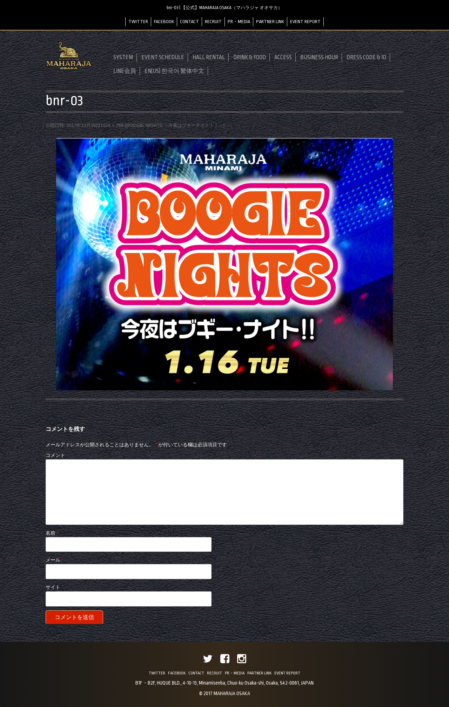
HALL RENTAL (209, 57)
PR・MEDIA (239, 21)
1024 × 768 (111, 125)
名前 (52, 533)
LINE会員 (124, 71)
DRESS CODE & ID (366, 57)
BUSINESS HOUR (319, 57)
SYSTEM (123, 57)
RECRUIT (213, 21)
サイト (53, 587)
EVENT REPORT (305, 21)
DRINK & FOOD (249, 57)
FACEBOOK (164, 21)
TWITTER (138, 21)
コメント (55, 455)
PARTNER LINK (270, 21)
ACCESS (283, 57)
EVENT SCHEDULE (162, 57)
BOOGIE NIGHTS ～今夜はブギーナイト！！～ (174, 125)
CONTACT (189, 21)
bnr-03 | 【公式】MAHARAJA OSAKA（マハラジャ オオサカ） (224, 7)
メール (54, 560)
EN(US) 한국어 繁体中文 (174, 71)
